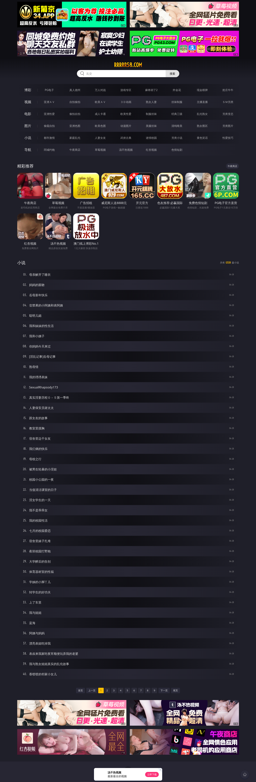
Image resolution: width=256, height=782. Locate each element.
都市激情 (49, 138)
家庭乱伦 (74, 138)
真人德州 (74, 90)
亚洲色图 (74, 126)
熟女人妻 (151, 102)
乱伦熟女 (202, 114)
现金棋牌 (202, 90)
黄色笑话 (202, 138)
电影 (27, 113)
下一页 (164, 690)
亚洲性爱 (49, 114)
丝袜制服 (176, 102)
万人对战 (100, 90)
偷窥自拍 (49, 126)
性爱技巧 (227, 138)
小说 (27, 137)
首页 (80, 690)
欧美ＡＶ (100, 102)
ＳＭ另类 (227, 102)
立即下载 (152, 774)
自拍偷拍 (74, 102)
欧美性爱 (125, 114)
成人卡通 (100, 114)
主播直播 (202, 102)
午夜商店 (74, 150)
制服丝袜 (151, 114)
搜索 (172, 73)
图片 (27, 125)
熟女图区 (202, 126)
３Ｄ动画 (125, 102)
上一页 (92, 690)
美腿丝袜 (151, 126)
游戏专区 (125, 90)
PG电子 (49, 90)
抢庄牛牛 (227, 90)
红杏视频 (151, 150)
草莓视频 (100, 150)
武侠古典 (125, 138)
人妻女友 (100, 138)
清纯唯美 (176, 126)
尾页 (175, 690)
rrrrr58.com (128, 64)
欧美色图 (100, 126)
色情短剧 (176, 150)
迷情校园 (151, 138)
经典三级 (176, 114)
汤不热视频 (126, 150)
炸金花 (177, 90)
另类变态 (227, 114)
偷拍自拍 (74, 114)
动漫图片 (125, 126)
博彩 (27, 90)
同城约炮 (49, 150)
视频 (27, 102)
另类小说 (176, 138)
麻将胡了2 (151, 90)
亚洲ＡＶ (49, 102)
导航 (27, 149)
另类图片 (227, 126)
